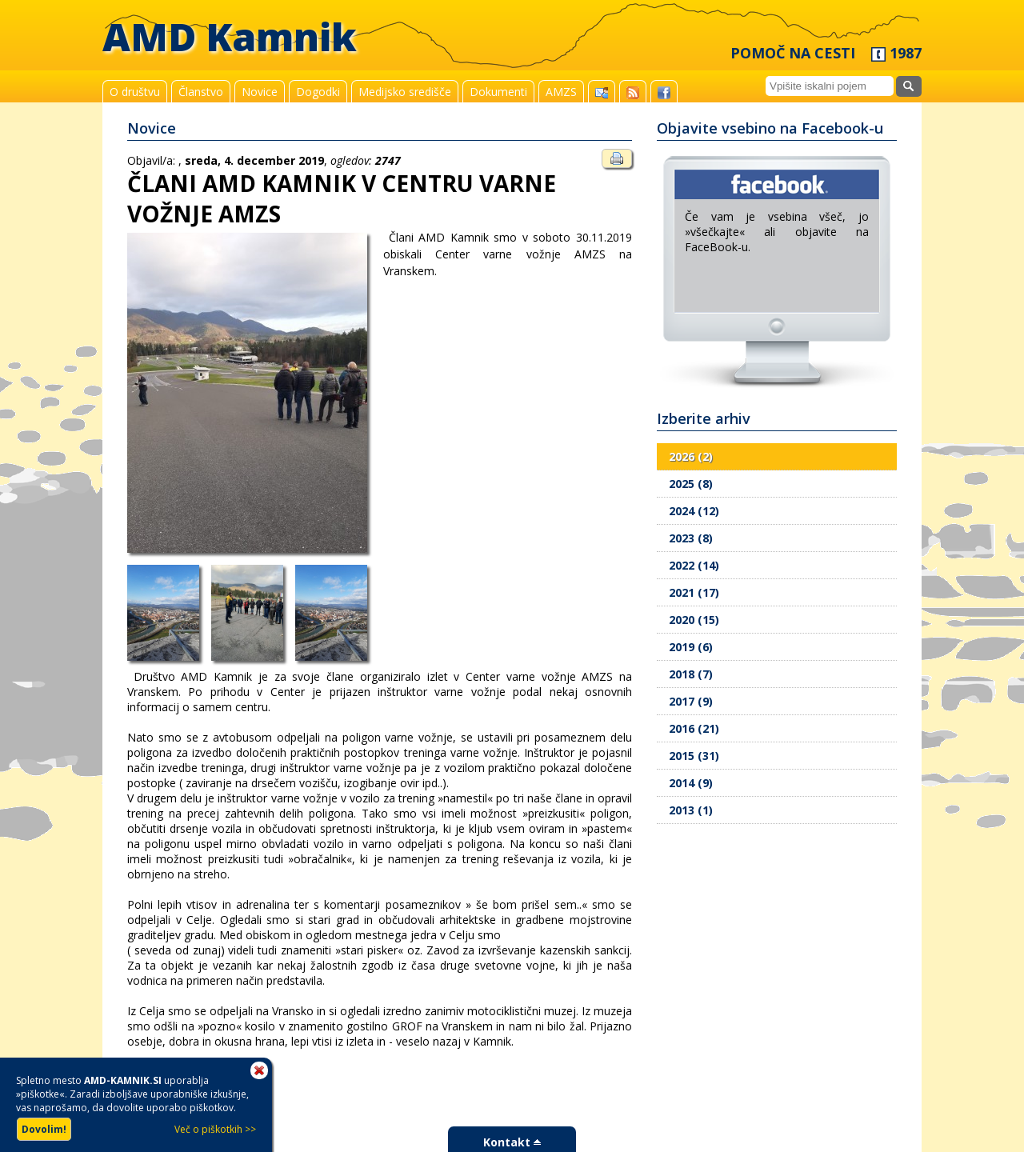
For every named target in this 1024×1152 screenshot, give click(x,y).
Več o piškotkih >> (215, 1129)
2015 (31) (694, 755)
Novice (260, 91)
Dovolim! (44, 1129)
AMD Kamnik (229, 36)
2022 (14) (694, 565)
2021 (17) (694, 592)
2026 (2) (691, 456)
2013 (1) (691, 810)
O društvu (135, 91)
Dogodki (318, 91)
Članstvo (200, 91)
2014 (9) (691, 782)
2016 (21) (694, 728)
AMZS (561, 91)
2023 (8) (691, 538)
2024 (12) (694, 510)
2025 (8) (691, 483)
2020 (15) (694, 619)
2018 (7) (691, 674)
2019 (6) (691, 646)
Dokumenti (498, 91)
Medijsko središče (404, 91)
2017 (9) (691, 701)
